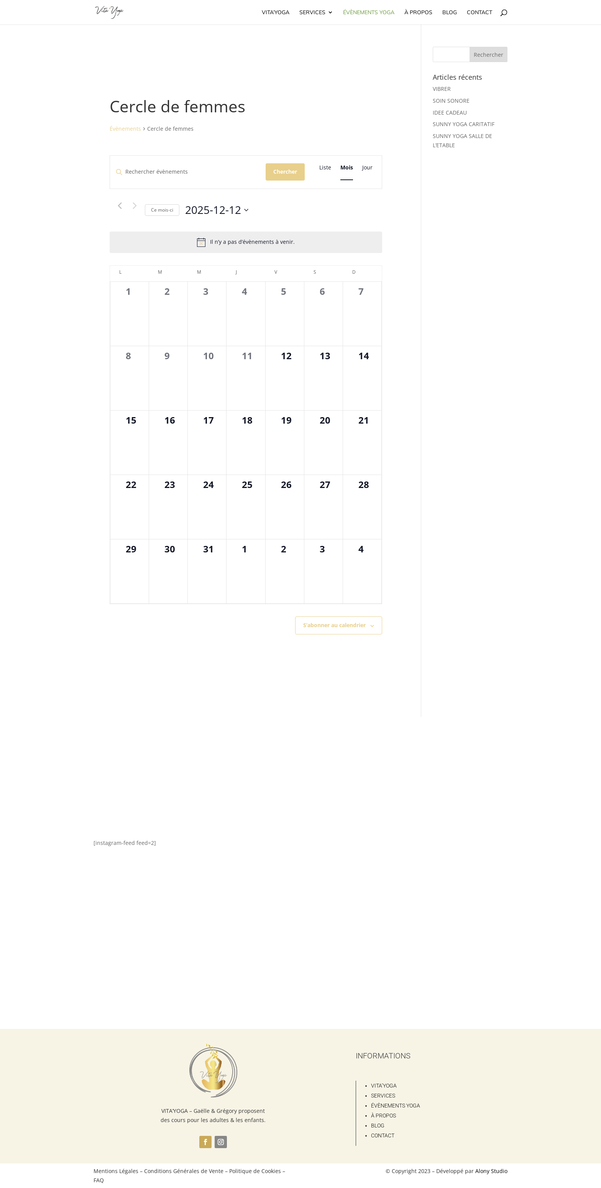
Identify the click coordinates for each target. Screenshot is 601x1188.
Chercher (285, 171)
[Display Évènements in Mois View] (346, 168)
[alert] (246, 242)
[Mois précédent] (119, 205)
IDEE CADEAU (450, 112)
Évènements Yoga (368, 13)
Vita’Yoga (275, 13)
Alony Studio (491, 1171)
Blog (449, 13)
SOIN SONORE (451, 100)
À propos (418, 13)
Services (312, 13)
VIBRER (442, 88)
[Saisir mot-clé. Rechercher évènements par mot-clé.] (188, 172)
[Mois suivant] (134, 205)
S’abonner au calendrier (334, 625)
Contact (479, 13)
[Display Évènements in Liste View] (325, 168)
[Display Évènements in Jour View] (367, 168)
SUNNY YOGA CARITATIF (463, 124)
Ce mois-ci (162, 210)
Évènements (125, 128)
